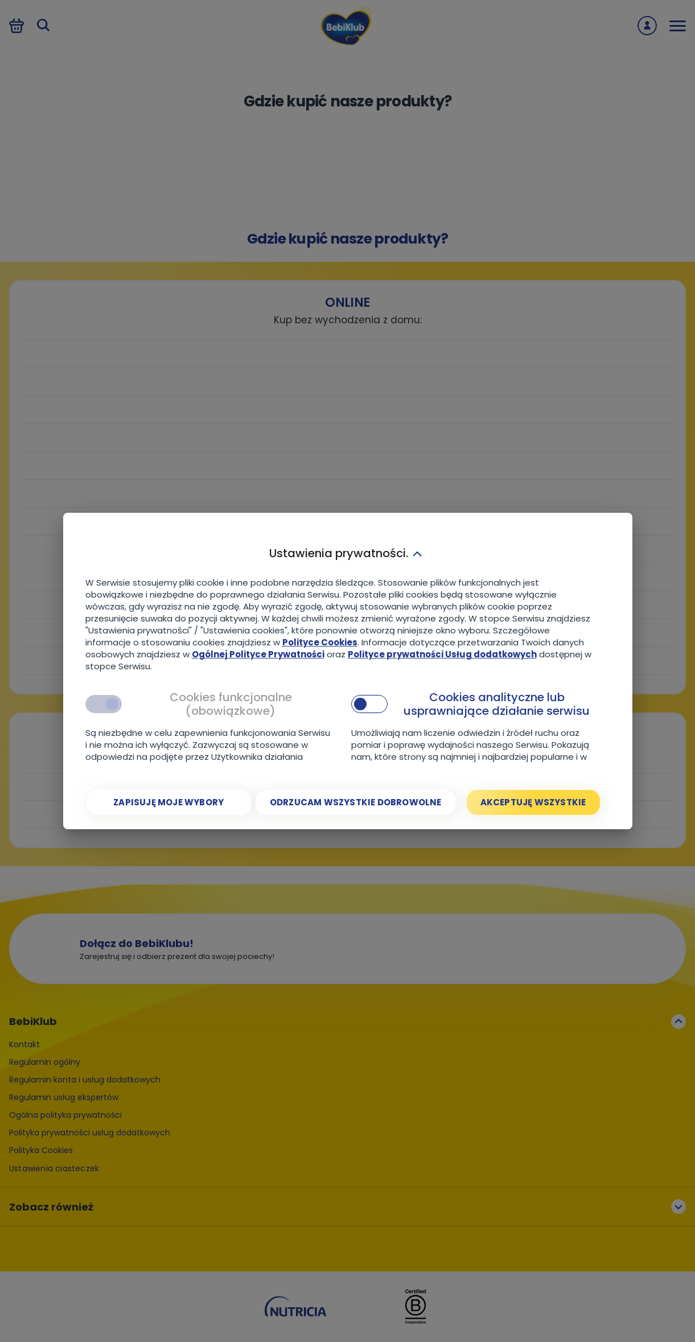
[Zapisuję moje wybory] (168, 802)
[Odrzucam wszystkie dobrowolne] (356, 802)
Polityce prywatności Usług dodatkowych (442, 654)
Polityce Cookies (319, 642)
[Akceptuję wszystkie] (533, 802)
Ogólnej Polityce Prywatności (258, 654)
